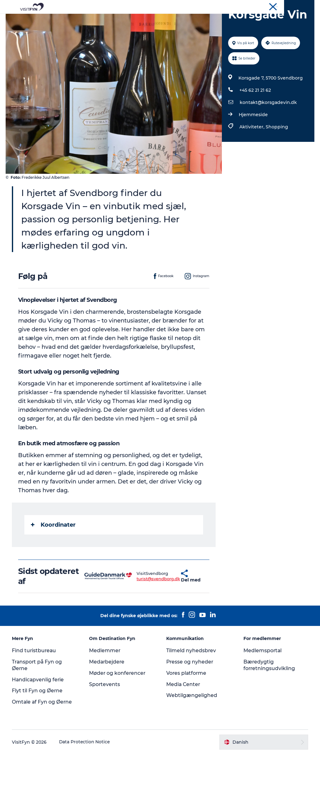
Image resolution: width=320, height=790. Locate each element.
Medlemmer (105, 686)
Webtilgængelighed (191, 731)
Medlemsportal (262, 686)
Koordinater (54, 560)
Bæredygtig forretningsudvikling (269, 700)
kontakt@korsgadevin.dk (268, 138)
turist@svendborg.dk (140, 614)
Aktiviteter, (252, 162)
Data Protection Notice (86, 778)
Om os (261, 6)
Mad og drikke (172, 20)
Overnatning (213, 20)
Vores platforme (186, 709)
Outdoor (136, 20)
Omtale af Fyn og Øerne (42, 738)
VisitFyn (241, 6)
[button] (165, 611)
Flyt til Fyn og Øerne (37, 726)
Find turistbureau (35, 686)
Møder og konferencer (293, 6)
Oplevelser (104, 20)
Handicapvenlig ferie (38, 715)
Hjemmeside (253, 150)
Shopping (276, 162)
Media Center (183, 720)
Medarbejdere (107, 697)
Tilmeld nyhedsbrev (191, 686)
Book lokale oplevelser (160, 27)
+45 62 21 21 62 (255, 126)
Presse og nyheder (190, 697)
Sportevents (105, 720)
